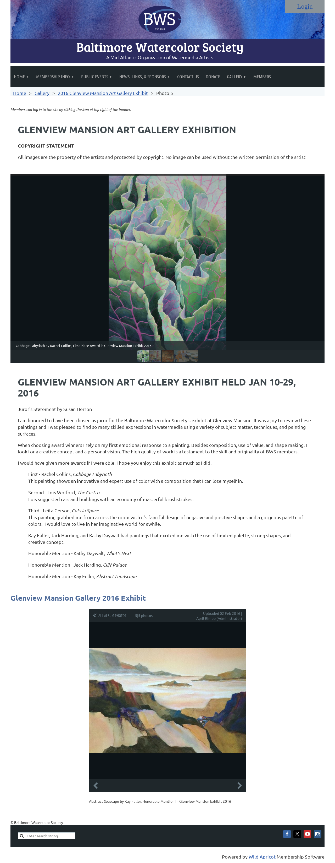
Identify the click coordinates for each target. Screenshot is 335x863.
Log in (305, 6)
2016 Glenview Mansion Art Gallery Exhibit (103, 93)
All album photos (112, 615)
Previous (95, 785)
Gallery (42, 93)
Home (19, 93)
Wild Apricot (262, 856)
